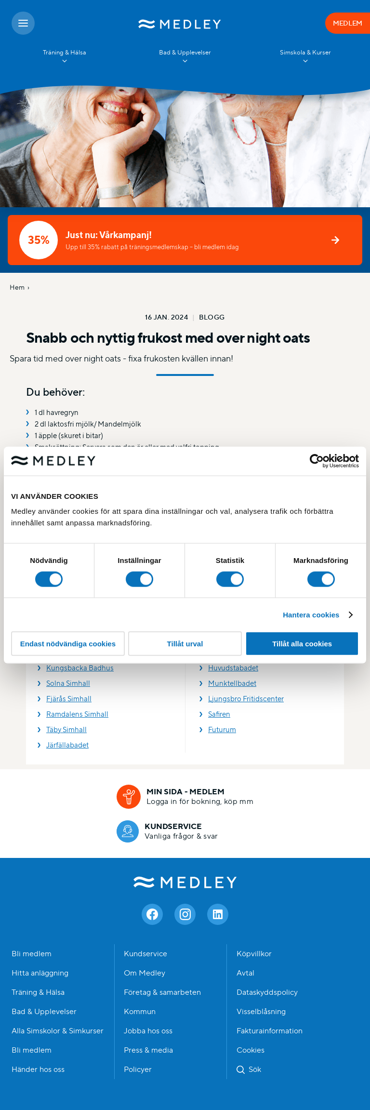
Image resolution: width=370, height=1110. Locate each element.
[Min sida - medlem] (185, 797)
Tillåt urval (185, 644)
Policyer (138, 1069)
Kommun (140, 1011)
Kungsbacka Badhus (80, 667)
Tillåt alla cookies (302, 644)
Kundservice (145, 954)
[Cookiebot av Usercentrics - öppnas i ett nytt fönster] (317, 461)
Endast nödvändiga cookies (68, 644)
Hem (17, 287)
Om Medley (144, 973)
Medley (185, 882)
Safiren (219, 714)
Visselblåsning (261, 1011)
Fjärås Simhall (69, 698)
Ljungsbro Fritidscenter (246, 698)
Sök (255, 1069)
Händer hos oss (38, 1069)
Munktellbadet (232, 683)
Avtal (245, 973)
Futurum (222, 729)
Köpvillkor (254, 954)
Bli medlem (32, 954)
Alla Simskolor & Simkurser (58, 1031)
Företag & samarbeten (162, 992)
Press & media (148, 1050)
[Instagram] (185, 914)
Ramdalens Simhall (77, 714)
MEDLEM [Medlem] (347, 23)
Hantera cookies (311, 614)
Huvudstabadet (233, 667)
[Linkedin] (217, 914)
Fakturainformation (270, 1031)
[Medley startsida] (180, 23)
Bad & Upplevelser (44, 1011)
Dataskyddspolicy (267, 992)
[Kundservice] (167, 831)
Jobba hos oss (148, 1031)
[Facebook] (152, 914)
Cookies (250, 1050)
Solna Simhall (68, 683)
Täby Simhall (66, 729)
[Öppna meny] (23, 23)
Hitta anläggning (40, 973)
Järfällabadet (67, 744)
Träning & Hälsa (38, 992)
